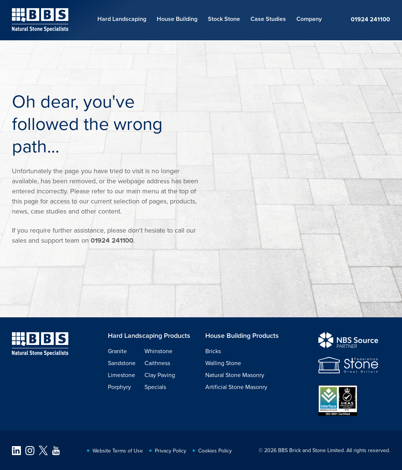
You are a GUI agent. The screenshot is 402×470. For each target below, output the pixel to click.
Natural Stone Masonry (234, 375)
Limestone (121, 375)
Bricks (213, 351)
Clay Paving (159, 375)
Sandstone (121, 363)
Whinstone (158, 351)
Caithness (157, 363)
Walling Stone (223, 363)
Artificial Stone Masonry (236, 387)
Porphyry (119, 387)
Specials (155, 387)
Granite (117, 351)
